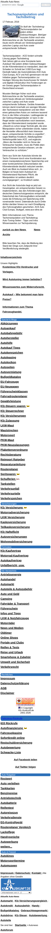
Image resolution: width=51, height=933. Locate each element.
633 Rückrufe (9, 723)
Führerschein (9, 608)
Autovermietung (11, 372)
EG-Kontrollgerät (11, 822)
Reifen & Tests (10, 647)
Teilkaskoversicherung (15, 526)
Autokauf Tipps (10, 347)
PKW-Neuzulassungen (15, 444)
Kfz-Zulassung (10, 420)
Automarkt (7, 584)
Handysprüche (10, 836)
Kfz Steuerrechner (12, 410)
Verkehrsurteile (10, 493)
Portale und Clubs (12, 642)
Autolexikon (8, 362)
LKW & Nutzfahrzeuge (15, 618)
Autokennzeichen (12, 352)
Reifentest (7, 807)
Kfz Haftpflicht (10, 531)
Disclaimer (7, 693)
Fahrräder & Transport (15, 603)
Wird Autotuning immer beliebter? (22, 279)
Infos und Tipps (11, 613)
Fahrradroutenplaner (14, 396)
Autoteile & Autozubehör (16, 589)
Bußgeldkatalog (11, 376)
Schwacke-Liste (11, 752)
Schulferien (10, 478)
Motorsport (8, 435)
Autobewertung (11, 747)
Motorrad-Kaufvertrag (15, 555)
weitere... (6, 846)
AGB (4, 688)
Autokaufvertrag (11, 560)
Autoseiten (8, 367)
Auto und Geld (10, 593)
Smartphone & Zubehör (16, 657)
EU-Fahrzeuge (10, 381)
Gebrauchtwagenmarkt (34, 910)
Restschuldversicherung (16, 742)
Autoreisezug (9, 812)
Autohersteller (10, 338)
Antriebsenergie (11, 574)
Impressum (8, 678)
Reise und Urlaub (12, 652)
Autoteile (6, 920)
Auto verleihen (10, 783)
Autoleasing (8, 357)
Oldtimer (6, 632)
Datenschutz (23, 873)
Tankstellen (8, 483)
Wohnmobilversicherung (16, 541)
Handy (36, 905)
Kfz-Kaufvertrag (11, 550)
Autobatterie (9, 802)
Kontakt (37, 873)
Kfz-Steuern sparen (15, 406)
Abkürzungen (9, 323)
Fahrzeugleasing (11, 732)
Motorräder (8, 623)
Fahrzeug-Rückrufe (11, 718)
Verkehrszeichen (11, 498)
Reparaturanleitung (13, 464)
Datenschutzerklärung (15, 683)
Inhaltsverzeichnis (11, 257)
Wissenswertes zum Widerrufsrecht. (24, 287)
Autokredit (7, 905)
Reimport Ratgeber (13, 459)
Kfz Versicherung (14, 507)
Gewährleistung (11, 401)
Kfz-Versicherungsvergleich (31, 901)
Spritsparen (10, 474)
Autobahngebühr (11, 333)
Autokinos (7, 855)
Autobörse (7, 915)
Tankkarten (8, 788)
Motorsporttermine (13, 860)
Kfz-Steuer (21, 915)
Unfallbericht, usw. (13, 565)
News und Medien (12, 627)
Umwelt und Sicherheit (15, 661)
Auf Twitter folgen (25, 767)
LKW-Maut (7, 425)
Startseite (21, 925)
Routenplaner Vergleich (16, 827)
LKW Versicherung (13, 517)
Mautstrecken (9, 430)
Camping (6, 598)
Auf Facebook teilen (25, 759)
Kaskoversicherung (13, 522)
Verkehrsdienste (11, 817)
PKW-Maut (7, 440)
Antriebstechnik (11, 798)
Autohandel (8, 579)
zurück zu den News (15, 229)
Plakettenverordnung (14, 449)
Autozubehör (23, 905)
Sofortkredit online (13, 737)
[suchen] (19, 5)
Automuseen (9, 865)
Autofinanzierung (14, 728)
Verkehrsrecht (10, 666)
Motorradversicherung (15, 512)
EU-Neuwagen (10, 386)
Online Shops (9, 637)
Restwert (6, 778)
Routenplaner (9, 469)
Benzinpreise (9, 793)
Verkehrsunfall (10, 488)
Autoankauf (8, 328)
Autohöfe (7, 342)
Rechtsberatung (11, 454)
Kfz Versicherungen (13, 415)
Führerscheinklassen (14, 391)
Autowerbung (9, 841)
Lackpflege (8, 832)
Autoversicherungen (14, 536)
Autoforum (7, 930)
